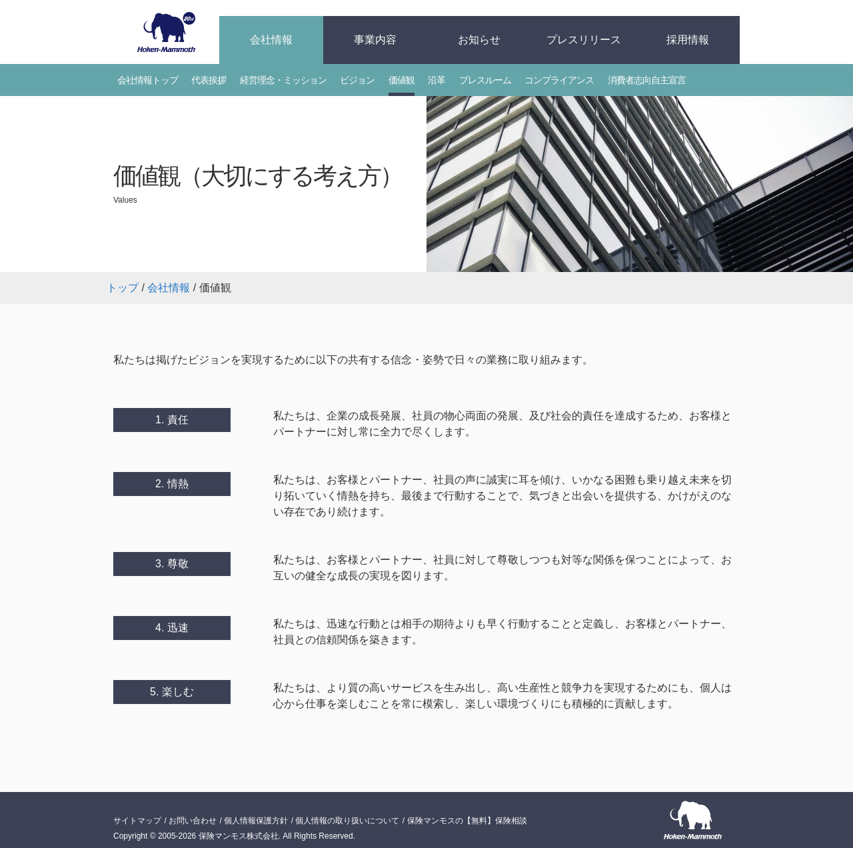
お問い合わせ (193, 820)
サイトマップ (137, 820)
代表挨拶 (208, 80)
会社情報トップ (147, 80)
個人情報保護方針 (256, 820)
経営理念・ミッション (283, 80)
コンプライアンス (559, 80)
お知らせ (479, 39)
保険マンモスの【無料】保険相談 (467, 820)
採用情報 (687, 39)
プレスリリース (583, 39)
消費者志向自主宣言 (647, 80)
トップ (123, 287)
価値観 (402, 80)
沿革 (436, 80)
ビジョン (357, 80)
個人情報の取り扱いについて (347, 820)
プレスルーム (485, 80)
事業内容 (375, 39)
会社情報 (271, 39)
